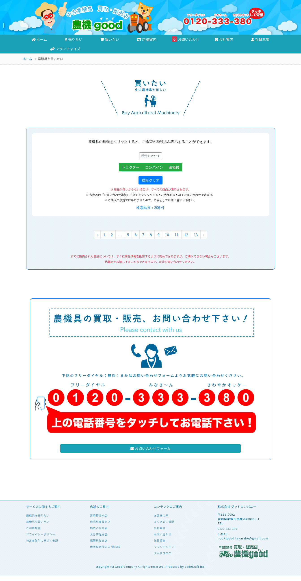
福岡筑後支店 (99, 540)
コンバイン (155, 167)
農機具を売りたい (38, 515)
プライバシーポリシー (40, 534)
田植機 (175, 167)
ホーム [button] (39, 39)
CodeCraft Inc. (195, 566)
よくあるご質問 (164, 521)
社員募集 (160, 540)
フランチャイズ (65, 48)
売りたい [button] (73, 39)
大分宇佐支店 (99, 534)
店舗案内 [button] (146, 39)
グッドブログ (162, 553)
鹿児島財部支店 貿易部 (105, 547)
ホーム (27, 58)
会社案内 (160, 528)
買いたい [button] (109, 39)
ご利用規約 (33, 528)
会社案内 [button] (224, 39)
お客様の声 (161, 515)
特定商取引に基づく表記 (42, 540)
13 (196, 234)
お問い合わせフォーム (150, 448)
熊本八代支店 (99, 528)
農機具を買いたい (38, 521)
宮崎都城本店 (99, 515)
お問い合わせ (185, 39)
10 (167, 234)
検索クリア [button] (150, 180)
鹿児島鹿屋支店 (100, 521)
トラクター (132, 167)
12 (186, 234)
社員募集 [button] (260, 39)
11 (177, 234)
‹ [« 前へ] (97, 234)
